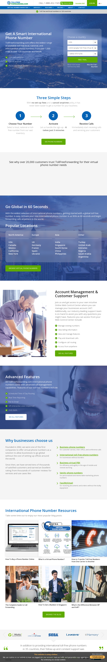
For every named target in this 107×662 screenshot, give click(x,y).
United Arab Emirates (84, 246)
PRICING (60, 7)
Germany (36, 245)
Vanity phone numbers (71, 472)
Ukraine (36, 253)
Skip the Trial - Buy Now (92, 66)
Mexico (12, 248)
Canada (12, 245)
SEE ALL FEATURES (65, 353)
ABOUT (71, 7)
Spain (34, 251)
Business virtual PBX (70, 462)
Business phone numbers (72, 447)
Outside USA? (80, 3)
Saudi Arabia (84, 253)
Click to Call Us (66, 3)
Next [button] (102, 635)
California (13, 251)
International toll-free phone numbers (79, 454)
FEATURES (49, 7)
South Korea (61, 248)
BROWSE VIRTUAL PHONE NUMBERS (23, 268)
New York (13, 253)
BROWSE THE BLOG (53, 614)
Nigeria (82, 251)
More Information (97, 654)
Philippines (60, 253)
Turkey (81, 242)
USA (10, 242)
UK (33, 242)
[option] (53, 635)
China (58, 251)
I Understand (97, 657)
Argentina (83, 256)
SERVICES (37, 7)
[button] (100, 3)
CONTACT (81, 7)
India (57, 242)
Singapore (60, 245)
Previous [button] (4, 635)
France (35, 248)
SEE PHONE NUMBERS (53, 142)
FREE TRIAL (82, 60)
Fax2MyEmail (66, 482)
